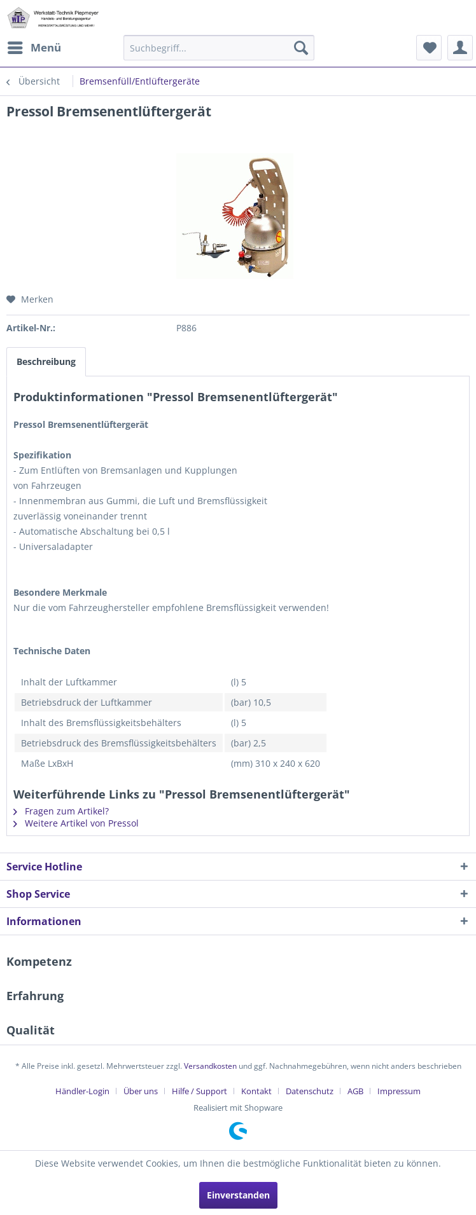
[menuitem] (33, 47)
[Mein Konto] (460, 47)
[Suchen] (301, 47)
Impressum (399, 1091)
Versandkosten (210, 1066)
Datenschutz (309, 1091)
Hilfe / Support (199, 1091)
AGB (355, 1091)
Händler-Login (82, 1091)
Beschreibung (46, 361)
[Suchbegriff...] (218, 47)
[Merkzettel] (429, 47)
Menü (34, 46)
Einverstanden (238, 1195)
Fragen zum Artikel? (61, 811)
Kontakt (256, 1091)
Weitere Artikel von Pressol (76, 823)
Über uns (140, 1091)
